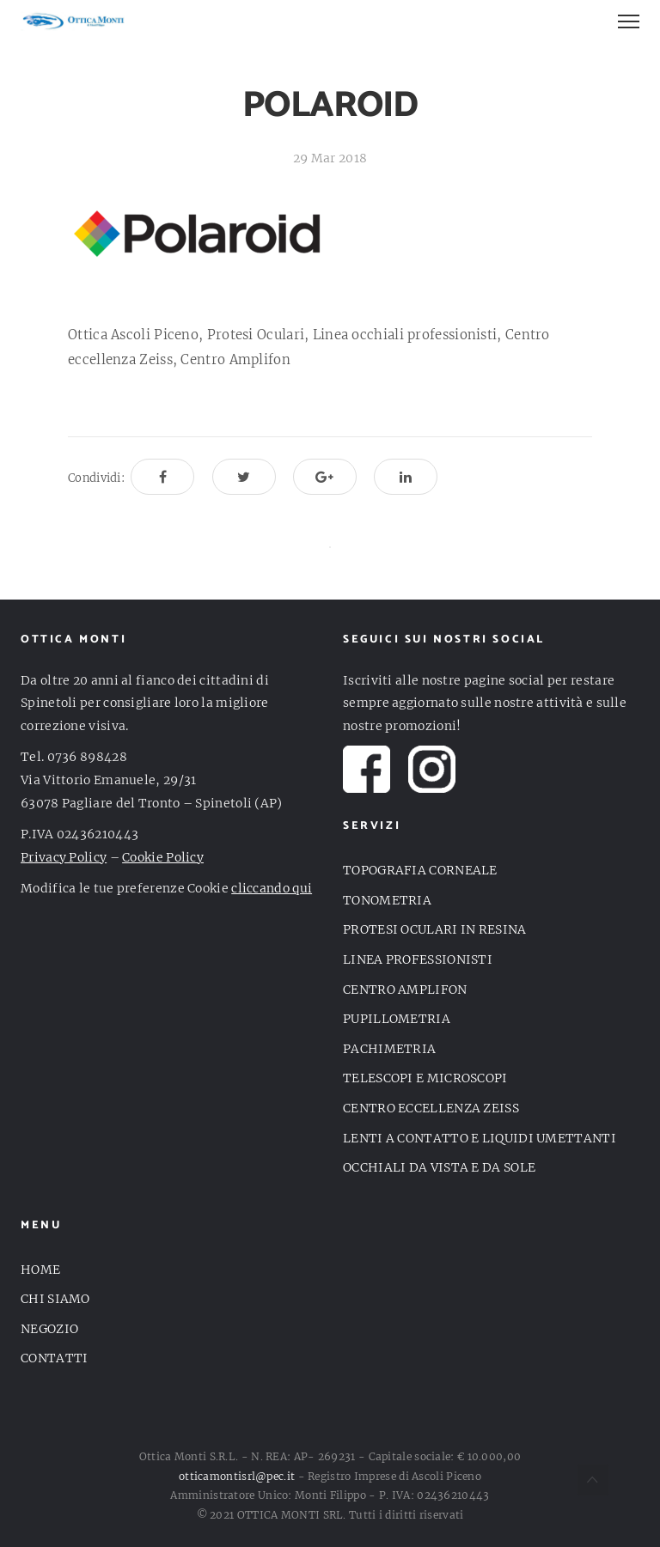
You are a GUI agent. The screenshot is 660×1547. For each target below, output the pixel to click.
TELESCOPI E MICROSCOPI (425, 1078)
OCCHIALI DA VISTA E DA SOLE (439, 1167)
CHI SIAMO (55, 1298)
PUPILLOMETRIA (396, 1018)
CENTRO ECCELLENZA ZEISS (431, 1108)
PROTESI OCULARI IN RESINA (435, 929)
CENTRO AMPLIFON (405, 989)
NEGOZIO (49, 1329)
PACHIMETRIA (389, 1049)
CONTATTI (54, 1358)
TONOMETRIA (387, 900)
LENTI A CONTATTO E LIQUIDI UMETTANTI (479, 1138)
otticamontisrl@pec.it (237, 1476)
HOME (40, 1269)
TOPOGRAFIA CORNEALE (420, 870)
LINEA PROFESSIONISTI (417, 959)
